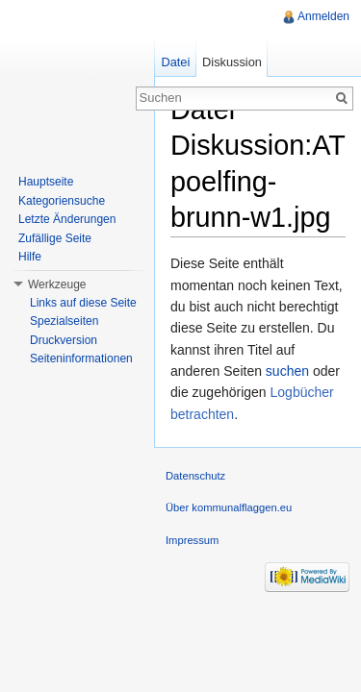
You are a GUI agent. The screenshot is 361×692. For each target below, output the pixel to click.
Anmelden (323, 16)
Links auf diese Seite (83, 302)
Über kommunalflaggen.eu (229, 507)
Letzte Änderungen (67, 219)
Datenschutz (195, 476)
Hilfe (29, 256)
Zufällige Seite (54, 238)
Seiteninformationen (81, 358)
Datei (175, 62)
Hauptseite (45, 181)
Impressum (192, 540)
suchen (287, 371)
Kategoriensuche (61, 201)
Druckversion (63, 340)
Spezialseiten (64, 321)
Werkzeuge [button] (57, 284)
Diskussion (232, 62)
